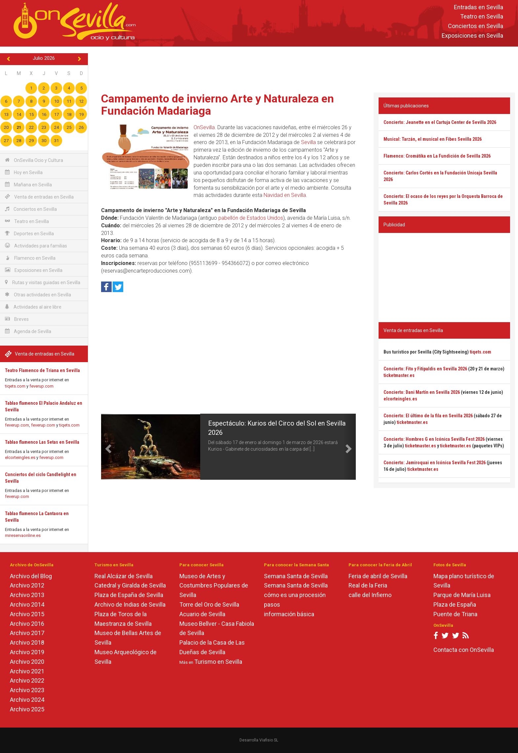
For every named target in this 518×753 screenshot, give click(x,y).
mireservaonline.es (23, 535)
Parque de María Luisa (462, 594)
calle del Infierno (370, 594)
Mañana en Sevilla (28, 184)
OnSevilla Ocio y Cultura (34, 160)
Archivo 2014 (27, 604)
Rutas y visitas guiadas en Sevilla (42, 282)
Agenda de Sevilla (28, 331)
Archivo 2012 (27, 585)
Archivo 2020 (27, 661)
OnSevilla (204, 127)
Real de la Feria (368, 585)
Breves (17, 319)
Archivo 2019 (27, 652)
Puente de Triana (455, 614)
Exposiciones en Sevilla (472, 35)
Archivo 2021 (27, 671)
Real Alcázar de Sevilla (123, 576)
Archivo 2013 (27, 594)
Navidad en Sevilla (285, 195)
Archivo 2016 (27, 623)
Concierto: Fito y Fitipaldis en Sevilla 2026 (425, 368)
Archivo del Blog (31, 576)
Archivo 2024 (27, 699)
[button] (107, 447)
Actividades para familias (36, 245)
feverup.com (41, 386)
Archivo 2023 (27, 690)
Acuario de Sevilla (202, 614)
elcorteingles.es (20, 457)
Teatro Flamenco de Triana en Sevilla (42, 370)
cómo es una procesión (295, 594)
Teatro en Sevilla (481, 16)
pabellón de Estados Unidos (250, 218)
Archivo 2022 (27, 680)
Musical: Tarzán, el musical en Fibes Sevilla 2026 (433, 139)
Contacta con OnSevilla (463, 649)
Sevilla (308, 142)
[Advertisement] (303, 68)
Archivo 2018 (27, 642)
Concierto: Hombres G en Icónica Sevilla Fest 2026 (434, 439)
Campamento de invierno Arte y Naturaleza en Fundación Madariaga (217, 104)
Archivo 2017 (27, 632)
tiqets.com (15, 386)
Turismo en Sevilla (218, 661)
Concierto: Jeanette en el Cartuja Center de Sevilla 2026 (440, 122)
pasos (272, 604)
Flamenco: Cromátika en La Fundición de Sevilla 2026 (437, 156)
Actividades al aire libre (33, 307)
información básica (289, 614)
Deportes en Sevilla (29, 233)
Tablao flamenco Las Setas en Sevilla (42, 442)
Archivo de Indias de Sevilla (130, 604)
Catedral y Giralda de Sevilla (130, 585)
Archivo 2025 (27, 709)
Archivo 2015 (27, 614)
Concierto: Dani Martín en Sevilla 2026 (422, 392)
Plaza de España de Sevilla (128, 594)
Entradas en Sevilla (478, 7)
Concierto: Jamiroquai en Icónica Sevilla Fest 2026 (435, 462)
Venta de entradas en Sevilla (39, 197)
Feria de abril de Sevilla (378, 576)
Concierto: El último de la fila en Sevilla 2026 (428, 415)
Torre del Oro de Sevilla (209, 604)
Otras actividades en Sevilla (38, 294)
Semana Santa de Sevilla (296, 576)
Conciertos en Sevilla (475, 26)
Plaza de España (454, 604)
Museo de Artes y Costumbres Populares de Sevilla (213, 586)
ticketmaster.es (399, 375)
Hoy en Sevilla (24, 172)
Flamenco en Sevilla (30, 258)
